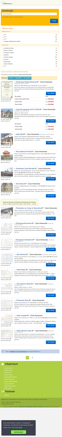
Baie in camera (8, 50)
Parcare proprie (8, 57)
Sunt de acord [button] (18, 432)
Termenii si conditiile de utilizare (10, 387)
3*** (4, 37)
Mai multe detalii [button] (17, 427)
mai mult (51, 89)
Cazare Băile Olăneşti (10, 358)
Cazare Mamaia (8, 365)
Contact (51, 387)
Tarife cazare (8, 369)
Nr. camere (27, 78)
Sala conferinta (8, 64)
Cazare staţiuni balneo (10, 362)
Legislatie (46, 387)
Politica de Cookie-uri (38, 387)
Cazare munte (8, 349)
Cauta (54, 21)
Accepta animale (8, 48)
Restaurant (6, 61)
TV (4, 66)
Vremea (6, 376)
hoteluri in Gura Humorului (18, 332)
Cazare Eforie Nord (9, 367)
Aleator (18, 78)
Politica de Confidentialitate (25, 387)
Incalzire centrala (8, 53)
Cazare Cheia (8, 356)
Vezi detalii (50, 91)
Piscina (5, 59)
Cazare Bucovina (9, 360)
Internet (5, 55)
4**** (5, 39)
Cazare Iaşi (7, 353)
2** (4, 35)
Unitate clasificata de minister (12, 41)
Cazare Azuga (8, 351)
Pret (11, 78)
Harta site (56, 387)
